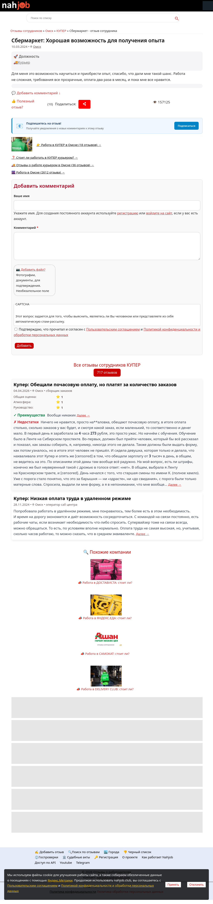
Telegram (83, 862)
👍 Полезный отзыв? (22, 104)
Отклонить (196, 884)
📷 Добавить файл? (30, 269)
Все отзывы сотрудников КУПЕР (107, 365)
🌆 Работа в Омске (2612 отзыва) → (38, 172)
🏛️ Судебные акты (76, 857)
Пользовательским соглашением (113, 329)
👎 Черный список (137, 852)
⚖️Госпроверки (46, 857)
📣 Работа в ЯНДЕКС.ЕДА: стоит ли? (105, 618)
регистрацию (127, 213)
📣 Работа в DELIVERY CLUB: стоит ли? (104, 689)
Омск (49, 31)
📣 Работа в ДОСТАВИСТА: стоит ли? (105, 582)
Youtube (66, 862)
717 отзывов (107, 372)
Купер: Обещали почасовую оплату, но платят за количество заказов (95, 384)
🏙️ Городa (111, 852)
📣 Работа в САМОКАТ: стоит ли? (104, 653)
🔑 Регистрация (106, 857)
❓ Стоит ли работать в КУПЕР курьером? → (44, 157)
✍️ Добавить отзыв (49, 852)
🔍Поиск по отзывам (84, 852)
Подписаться (186, 126)
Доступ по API (45, 862)
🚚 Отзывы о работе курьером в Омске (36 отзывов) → (52, 165)
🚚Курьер (22, 62)
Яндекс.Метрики (60, 880)
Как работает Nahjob (157, 857)
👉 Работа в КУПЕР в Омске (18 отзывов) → (68, 145)
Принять (173, 884)
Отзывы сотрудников (26, 31)
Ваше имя (22, 196)
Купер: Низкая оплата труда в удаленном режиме (72, 498)
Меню (208, 5)
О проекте (130, 857)
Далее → (83, 415)
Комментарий (26, 227)
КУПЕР (61, 31)
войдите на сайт (159, 213)
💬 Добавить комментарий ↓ (36, 93)
